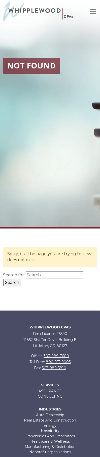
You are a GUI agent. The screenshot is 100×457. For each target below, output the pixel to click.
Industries (50, 409)
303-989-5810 (54, 368)
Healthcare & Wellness (50, 441)
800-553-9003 (58, 362)
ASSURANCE (50, 391)
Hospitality (50, 431)
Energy (50, 425)
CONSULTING (50, 396)
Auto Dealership (50, 415)
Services (50, 385)
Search (12, 282)
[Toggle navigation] (93, 11)
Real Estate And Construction (50, 420)
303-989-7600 (56, 356)
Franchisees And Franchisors (50, 436)
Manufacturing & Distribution (50, 446)
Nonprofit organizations (50, 452)
